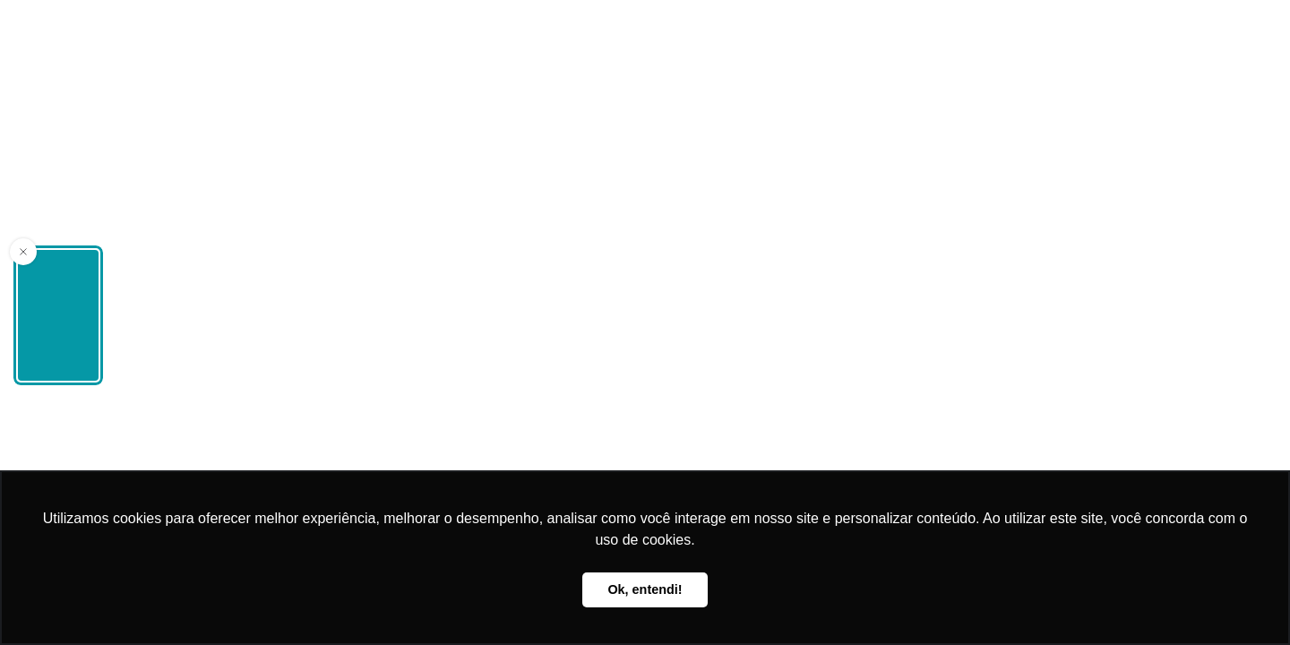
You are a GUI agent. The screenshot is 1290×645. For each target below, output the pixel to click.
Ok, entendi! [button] (644, 589)
